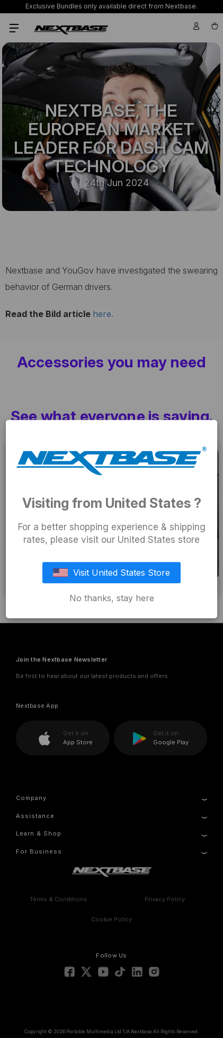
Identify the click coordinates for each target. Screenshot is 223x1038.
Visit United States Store (112, 572)
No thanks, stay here (111, 598)
